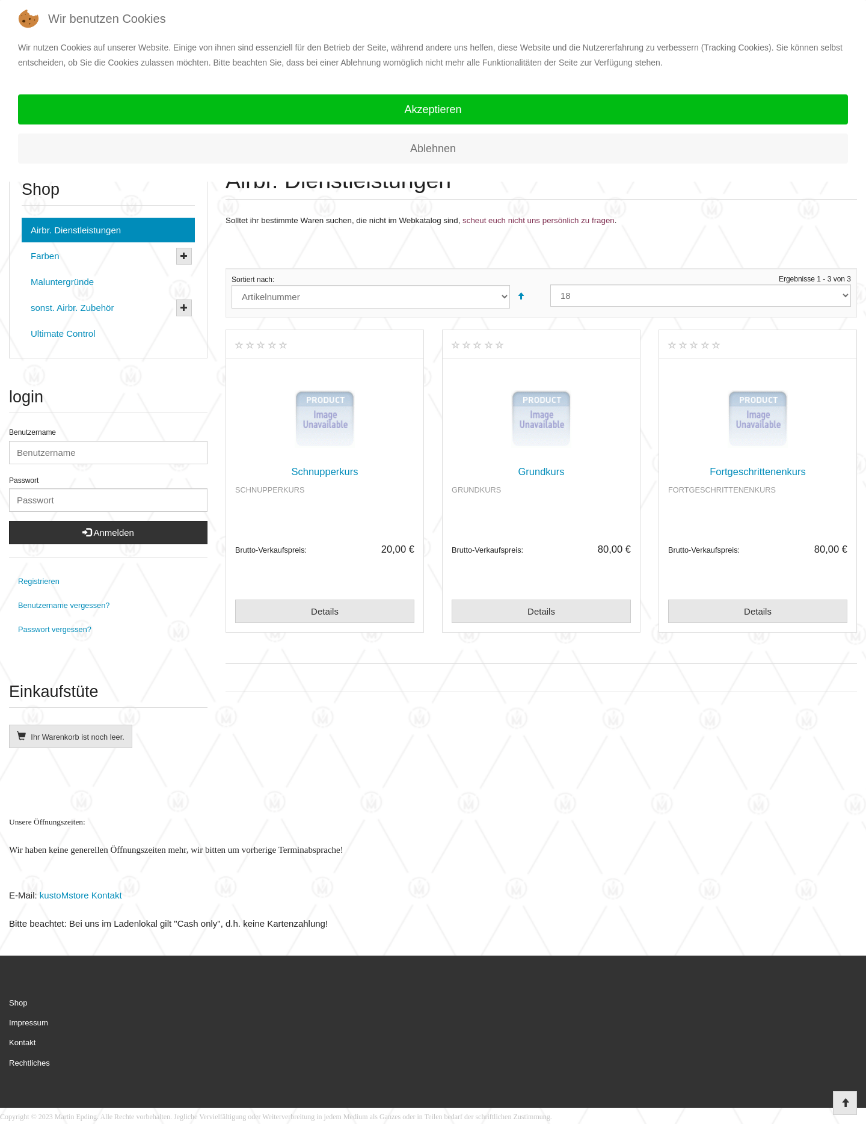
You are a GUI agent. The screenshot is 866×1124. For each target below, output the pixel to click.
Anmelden (108, 532)
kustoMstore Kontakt (79, 895)
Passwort (23, 480)
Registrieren (39, 581)
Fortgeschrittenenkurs (758, 471)
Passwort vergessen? (54, 629)
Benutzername (32, 432)
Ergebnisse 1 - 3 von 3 (700, 291)
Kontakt (22, 1042)
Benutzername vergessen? (63, 605)
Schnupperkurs (325, 471)
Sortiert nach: (382, 292)
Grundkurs (541, 471)
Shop (18, 1002)
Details (325, 611)
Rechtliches (29, 1062)
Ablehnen (433, 149)
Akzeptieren (432, 109)
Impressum (28, 1022)
